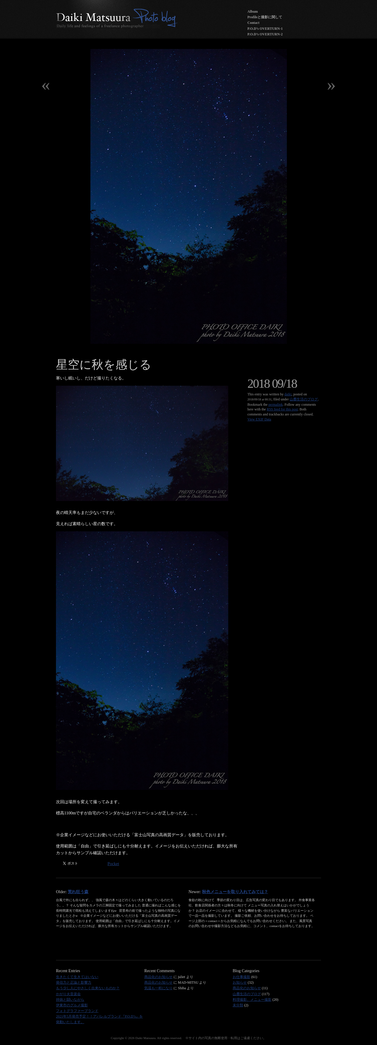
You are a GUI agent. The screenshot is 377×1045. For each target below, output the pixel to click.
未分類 (238, 1005)
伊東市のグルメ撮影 (72, 1005)
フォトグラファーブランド (77, 1011)
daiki (288, 394)
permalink (275, 404)
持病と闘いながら (70, 1000)
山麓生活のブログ (304, 399)
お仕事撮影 (241, 977)
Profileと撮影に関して (264, 17)
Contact (253, 23)
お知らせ (240, 982)
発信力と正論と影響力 (73, 982)
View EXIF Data (259, 419)
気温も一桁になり (158, 988)
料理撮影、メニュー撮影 (252, 1000)
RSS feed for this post (282, 409)
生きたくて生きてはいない (77, 977)
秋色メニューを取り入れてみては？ (235, 891)
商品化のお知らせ (158, 977)
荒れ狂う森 (78, 891)
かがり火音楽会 (68, 994)
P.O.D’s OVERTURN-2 (265, 34)
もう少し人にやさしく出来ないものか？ (88, 988)
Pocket (113, 863)
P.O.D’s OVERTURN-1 (265, 29)
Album (252, 11)
